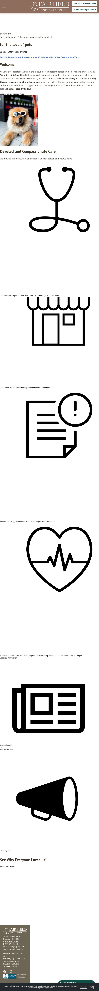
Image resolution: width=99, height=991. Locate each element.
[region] (19, 120)
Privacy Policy (92, 987)
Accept (83, 987)
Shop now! (46, 387)
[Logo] (49, 6)
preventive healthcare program (22, 655)
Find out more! (53, 295)
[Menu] (4, 6)
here (52, 521)
